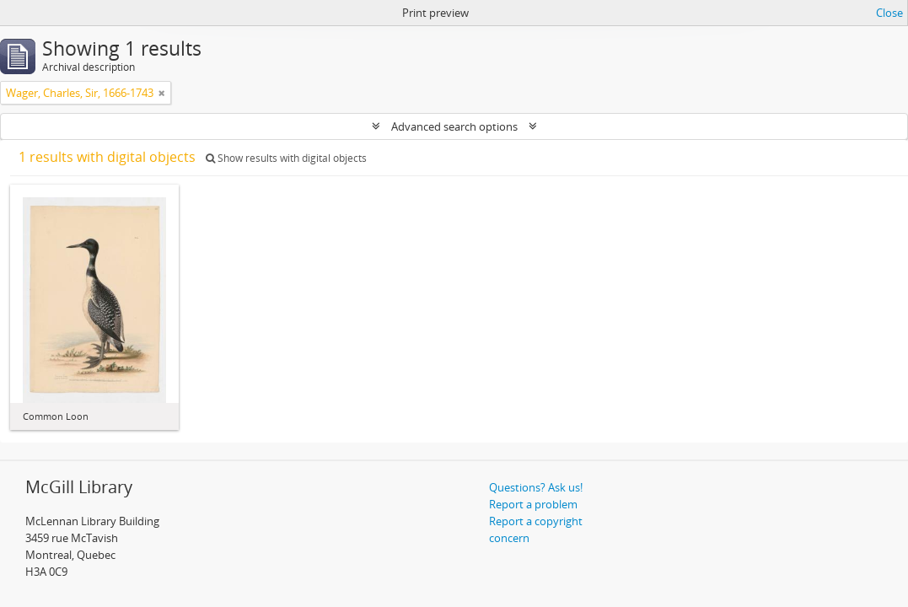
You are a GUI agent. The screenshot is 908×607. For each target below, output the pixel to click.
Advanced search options (454, 126)
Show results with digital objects (286, 158)
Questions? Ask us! (536, 487)
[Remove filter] (161, 92)
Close (889, 12)
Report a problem (533, 504)
